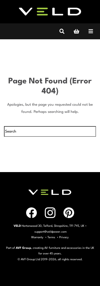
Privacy (64, 237)
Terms (51, 237)
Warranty (37, 237)
